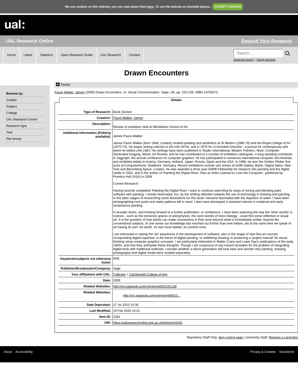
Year (9, 132)
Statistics (46, 55)
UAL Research (111, 55)
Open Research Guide (76, 55)
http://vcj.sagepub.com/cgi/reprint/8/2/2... (151, 295)
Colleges (119, 274)
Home (11, 55)
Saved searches (266, 59)
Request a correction (283, 337)
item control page (231, 337)
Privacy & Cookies (263, 352)
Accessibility (24, 352)
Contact (134, 55)
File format (13, 139)
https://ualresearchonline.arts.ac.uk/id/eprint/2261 (148, 322)
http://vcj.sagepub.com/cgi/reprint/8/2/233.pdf (145, 286)
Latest (28, 55)
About (8, 352)
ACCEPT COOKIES (227, 6)
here (151, 6)
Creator (11, 100)
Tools (63, 85)
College (11, 113)
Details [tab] (176, 100)
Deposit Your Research (266, 41)
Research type (16, 126)
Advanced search (243, 59)
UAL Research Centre (21, 119)
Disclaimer (286, 352)
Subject (11, 106)
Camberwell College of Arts (148, 274)
